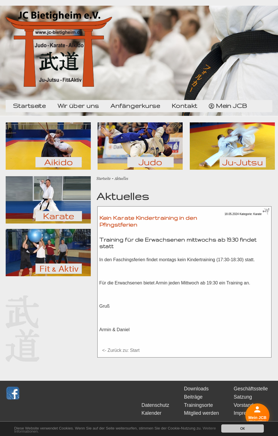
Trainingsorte (198, 405)
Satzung (243, 397)
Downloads (196, 389)
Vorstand (243, 405)
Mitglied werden (201, 413)
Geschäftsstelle (251, 389)
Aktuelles (121, 178)
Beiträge (193, 397)
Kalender (151, 413)
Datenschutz (155, 405)
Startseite (103, 178)
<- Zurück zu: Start (121, 350)
